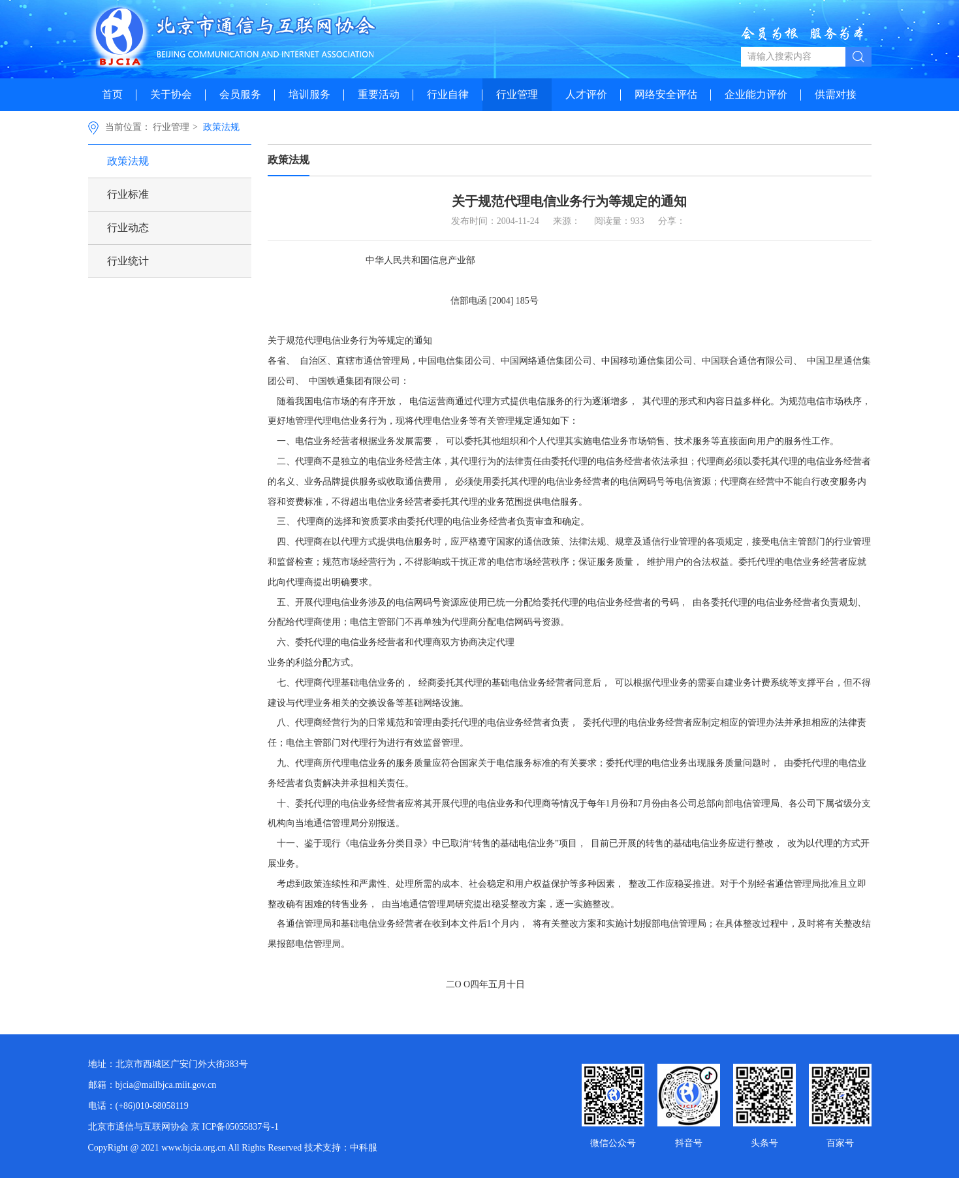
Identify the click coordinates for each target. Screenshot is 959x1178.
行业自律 (448, 94)
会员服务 (240, 94)
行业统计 (128, 260)
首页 (112, 94)
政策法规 (221, 127)
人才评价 (586, 94)
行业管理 (517, 94)
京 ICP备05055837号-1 (235, 1127)
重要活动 (379, 94)
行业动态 (128, 227)
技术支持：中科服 (340, 1148)
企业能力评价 (756, 94)
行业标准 (128, 194)
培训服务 (309, 94)
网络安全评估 (666, 94)
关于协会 (171, 94)
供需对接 (836, 94)
